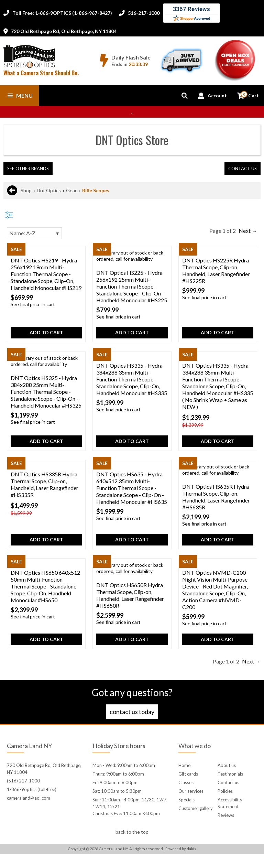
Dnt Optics (49, 190)
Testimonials (230, 774)
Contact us (228, 782)
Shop (26, 190)
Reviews (226, 815)
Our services (191, 791)
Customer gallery (195, 808)
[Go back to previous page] (12, 190)
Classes (186, 782)
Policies (225, 791)
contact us (242, 168)
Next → (248, 230)
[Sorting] (34, 233)
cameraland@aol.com (28, 798)
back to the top (132, 832)
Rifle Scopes (95, 190)
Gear (71, 190)
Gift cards (188, 774)
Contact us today (132, 711)
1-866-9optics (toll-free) (31, 789)
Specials (186, 799)
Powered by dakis (180, 848)
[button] (19, 95)
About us (227, 765)
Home (184, 765)
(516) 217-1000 (23, 780)
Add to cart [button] (46, 332)
